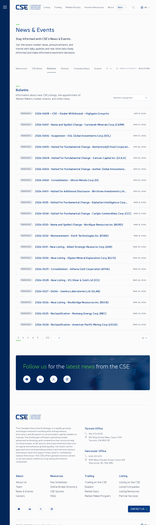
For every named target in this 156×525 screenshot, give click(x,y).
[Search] (134, 7)
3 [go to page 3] (28, 337)
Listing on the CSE (129, 482)
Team (19, 486)
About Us (21, 482)
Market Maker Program (97, 495)
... (125, 7)
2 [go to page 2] (23, 337)
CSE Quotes (57, 491)
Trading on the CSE (96, 482)
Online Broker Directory (63, 486)
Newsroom (21, 68)
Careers (20, 495)
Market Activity (73, 7)
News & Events (128, 68)
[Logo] (29, 7)
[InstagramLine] (67, 379)
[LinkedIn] (40, 379)
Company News (82, 68)
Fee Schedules (58, 482)
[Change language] (145, 7)
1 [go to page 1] (18, 337)
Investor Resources (94, 7)
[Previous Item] (54, 337)
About (111, 7)
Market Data (92, 491)
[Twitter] (53, 379)
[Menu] (5, 7)
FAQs (53, 495)
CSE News (37, 68)
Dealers (89, 486)
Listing (47, 7)
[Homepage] (117, 68)
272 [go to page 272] (47, 337)
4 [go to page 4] (33, 337)
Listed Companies (129, 486)
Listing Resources (129, 491)
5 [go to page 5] (38, 337)
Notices (65, 68)
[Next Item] (59, 337)
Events (98, 68)
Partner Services (128, 495)
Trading (58, 7)
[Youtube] (26, 379)
